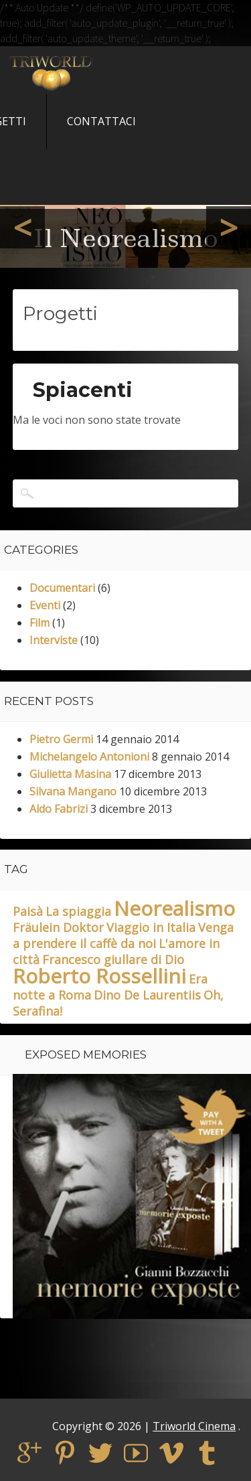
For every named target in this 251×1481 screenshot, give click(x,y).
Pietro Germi (61, 739)
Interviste (53, 640)
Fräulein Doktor (58, 927)
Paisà (28, 911)
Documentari (62, 587)
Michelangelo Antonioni (89, 756)
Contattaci (101, 121)
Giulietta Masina (70, 774)
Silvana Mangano (72, 791)
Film (39, 622)
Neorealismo (174, 908)
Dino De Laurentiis (147, 995)
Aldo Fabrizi (58, 808)
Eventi (44, 605)
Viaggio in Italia (150, 927)
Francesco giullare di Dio (113, 959)
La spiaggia (78, 911)
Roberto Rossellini (99, 976)
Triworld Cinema (194, 1426)
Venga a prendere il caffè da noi (123, 935)
